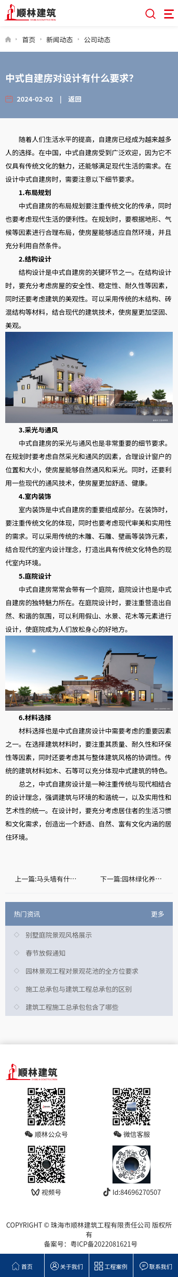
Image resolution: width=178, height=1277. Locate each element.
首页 (28, 39)
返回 (75, 98)
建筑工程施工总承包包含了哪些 (72, 1007)
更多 (157, 914)
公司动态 (97, 39)
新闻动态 (60, 39)
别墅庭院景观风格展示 (59, 934)
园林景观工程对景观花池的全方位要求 (82, 971)
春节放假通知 (46, 953)
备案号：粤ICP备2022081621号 (91, 1244)
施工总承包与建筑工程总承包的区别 (79, 989)
